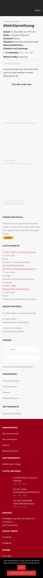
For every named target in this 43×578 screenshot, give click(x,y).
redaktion (25, 22)
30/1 (32, 52)
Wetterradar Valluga (12, 413)
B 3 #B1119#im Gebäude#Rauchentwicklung (16, 321)
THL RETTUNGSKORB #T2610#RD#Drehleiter (13, 330)
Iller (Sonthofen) (10, 386)
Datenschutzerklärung (21, 573)
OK (21, 567)
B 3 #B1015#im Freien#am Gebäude (19, 123)
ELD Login (6, 556)
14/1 (26, 52)
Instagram (7, 543)
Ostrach (6, 392)
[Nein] (40, 568)
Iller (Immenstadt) (11, 380)
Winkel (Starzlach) (11, 398)
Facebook (6, 537)
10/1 (21, 52)
